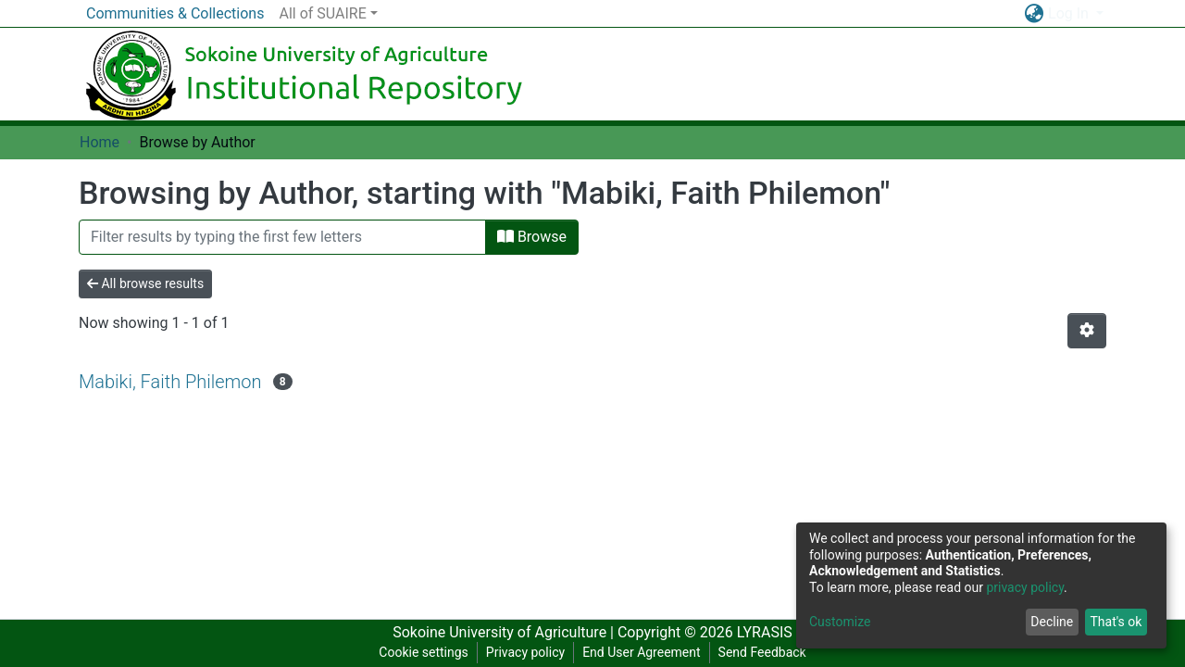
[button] (1033, 14)
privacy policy (1025, 587)
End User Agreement (641, 652)
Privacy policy (525, 652)
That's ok (1115, 621)
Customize (839, 621)
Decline (1051, 621)
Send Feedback (762, 652)
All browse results (145, 283)
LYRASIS (764, 632)
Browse (532, 236)
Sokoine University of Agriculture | (505, 632)
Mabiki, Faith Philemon (170, 382)
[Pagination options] (1086, 330)
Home (99, 142)
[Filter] (282, 237)
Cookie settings (423, 652)
